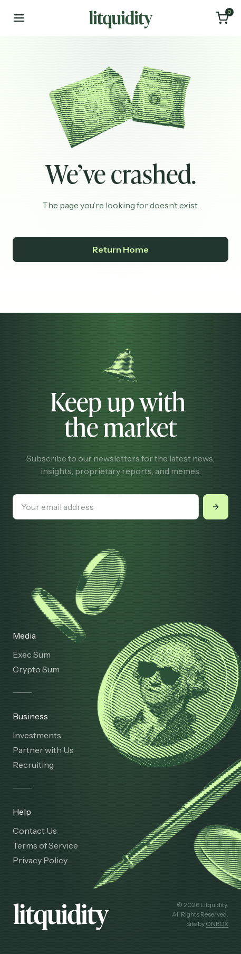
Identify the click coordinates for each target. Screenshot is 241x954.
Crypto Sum (36, 669)
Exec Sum (32, 654)
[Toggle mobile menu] (19, 18)
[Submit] (215, 506)
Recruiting (33, 764)
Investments (37, 735)
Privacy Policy (40, 860)
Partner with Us (43, 750)
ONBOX (217, 924)
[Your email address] (106, 506)
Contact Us (35, 830)
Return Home (120, 249)
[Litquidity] (121, 17)
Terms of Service (45, 845)
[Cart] (222, 18)
